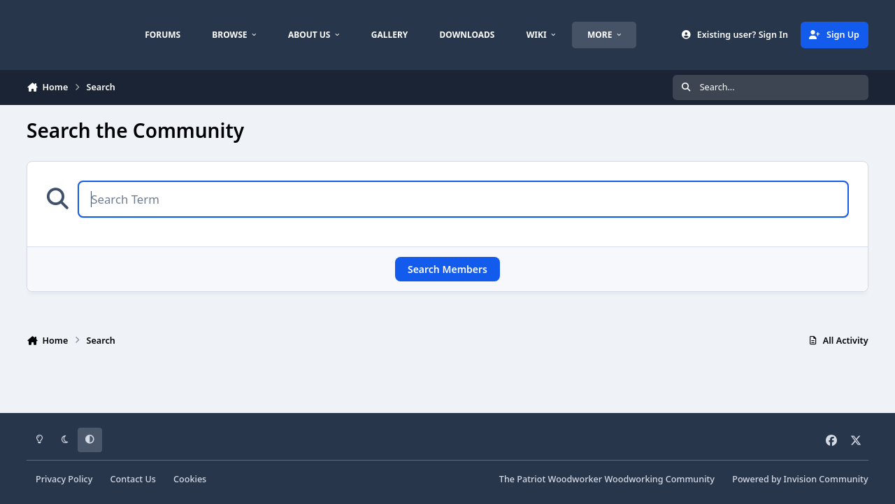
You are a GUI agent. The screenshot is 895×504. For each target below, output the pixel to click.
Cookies (189, 479)
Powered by (800, 479)
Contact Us (133, 479)
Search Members (447, 269)
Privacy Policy (64, 479)
